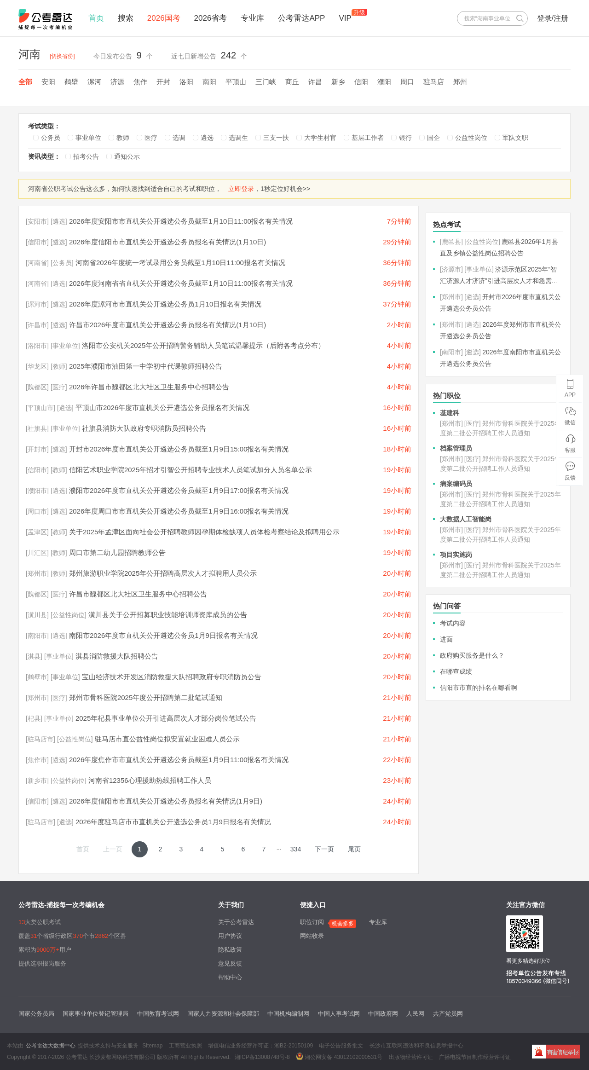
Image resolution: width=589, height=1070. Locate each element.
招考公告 (86, 156)
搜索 (125, 18)
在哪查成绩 (456, 671)
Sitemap (152, 1045)
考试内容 (453, 623)
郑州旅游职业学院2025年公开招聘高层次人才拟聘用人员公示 (163, 573)
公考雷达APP (301, 18)
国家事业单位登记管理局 (95, 1013)
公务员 (50, 137)
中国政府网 (383, 1013)
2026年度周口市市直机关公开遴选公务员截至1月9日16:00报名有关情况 (179, 511)
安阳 (48, 82)
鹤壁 (71, 82)
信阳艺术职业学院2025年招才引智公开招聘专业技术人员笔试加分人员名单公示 (190, 470)
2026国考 (163, 18)
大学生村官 (320, 137)
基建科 (449, 412)
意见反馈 (230, 963)
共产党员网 (448, 1013)
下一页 (324, 849)
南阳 (209, 82)
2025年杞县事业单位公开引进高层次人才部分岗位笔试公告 (165, 718)
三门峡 (265, 82)
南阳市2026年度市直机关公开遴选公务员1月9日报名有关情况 (163, 635)
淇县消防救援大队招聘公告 (116, 656)
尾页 (354, 849)
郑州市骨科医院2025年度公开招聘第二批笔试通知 (145, 697)
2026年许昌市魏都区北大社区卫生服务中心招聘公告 (149, 387)
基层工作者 (368, 137)
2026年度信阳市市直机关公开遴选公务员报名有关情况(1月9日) (165, 801)
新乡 (338, 82)
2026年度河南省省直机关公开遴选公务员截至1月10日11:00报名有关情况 (181, 283)
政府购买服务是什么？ (472, 655)
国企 (433, 137)
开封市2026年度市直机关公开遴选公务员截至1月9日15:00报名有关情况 (179, 449)
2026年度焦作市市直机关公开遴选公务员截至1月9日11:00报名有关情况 (179, 759)
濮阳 (384, 82)
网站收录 (312, 935)
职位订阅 (312, 922)
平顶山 (235, 82)
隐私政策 (230, 949)
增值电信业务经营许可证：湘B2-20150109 (260, 1045)
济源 (117, 82)
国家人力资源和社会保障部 (223, 1013)
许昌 (315, 82)
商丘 (292, 82)
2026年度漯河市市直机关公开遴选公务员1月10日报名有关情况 (165, 304)
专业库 (252, 18)
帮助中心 (230, 977)
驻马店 (433, 82)
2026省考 (210, 18)
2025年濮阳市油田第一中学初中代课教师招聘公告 (145, 366)
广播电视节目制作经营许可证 (475, 1057)
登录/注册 (552, 18)
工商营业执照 (185, 1045)
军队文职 (515, 137)
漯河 (94, 82)
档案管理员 (456, 448)
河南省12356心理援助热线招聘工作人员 (149, 780)
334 (295, 849)
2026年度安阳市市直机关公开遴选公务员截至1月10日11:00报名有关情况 (181, 221)
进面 (446, 639)
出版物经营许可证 (411, 1057)
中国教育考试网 (158, 1013)
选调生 (238, 137)
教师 (122, 137)
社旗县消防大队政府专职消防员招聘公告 (144, 428)
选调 (179, 137)
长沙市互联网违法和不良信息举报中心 (416, 1045)
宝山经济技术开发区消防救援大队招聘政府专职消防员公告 (171, 677)
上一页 (112, 849)
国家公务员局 (36, 1013)
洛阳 (186, 82)
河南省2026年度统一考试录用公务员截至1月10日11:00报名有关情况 (180, 262)
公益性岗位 (471, 137)
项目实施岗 (456, 554)
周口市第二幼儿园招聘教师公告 (117, 552)
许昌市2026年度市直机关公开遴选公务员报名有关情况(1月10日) (167, 325)
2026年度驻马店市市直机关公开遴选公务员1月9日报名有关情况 (173, 822)
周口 (407, 82)
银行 (405, 137)
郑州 (460, 82)
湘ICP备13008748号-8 (262, 1057)
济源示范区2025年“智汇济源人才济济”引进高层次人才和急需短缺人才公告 (499, 281)
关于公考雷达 (236, 922)
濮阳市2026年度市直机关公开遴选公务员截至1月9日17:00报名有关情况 (179, 490)
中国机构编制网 (288, 1013)
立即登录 (241, 188)
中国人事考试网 (339, 1013)
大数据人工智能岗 (465, 519)
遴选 (207, 137)
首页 (96, 18)
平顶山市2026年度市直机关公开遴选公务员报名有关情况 (162, 407)
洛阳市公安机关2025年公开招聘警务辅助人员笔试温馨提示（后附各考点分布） (203, 345)
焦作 (140, 82)
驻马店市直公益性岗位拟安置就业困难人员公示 (167, 739)
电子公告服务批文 (341, 1045)
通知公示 (127, 156)
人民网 (415, 1013)
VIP (345, 18)
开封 (163, 82)
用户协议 (230, 935)
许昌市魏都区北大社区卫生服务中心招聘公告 (138, 594)
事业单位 (88, 137)
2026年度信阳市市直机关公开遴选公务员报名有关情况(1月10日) (167, 242)
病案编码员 (456, 483)
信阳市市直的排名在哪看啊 (478, 687)
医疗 (150, 137)
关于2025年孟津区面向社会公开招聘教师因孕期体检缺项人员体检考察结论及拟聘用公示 (204, 532)
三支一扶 (276, 137)
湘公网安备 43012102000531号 (339, 1056)
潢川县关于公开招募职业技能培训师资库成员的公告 (167, 615)
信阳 (361, 82)
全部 (25, 82)
